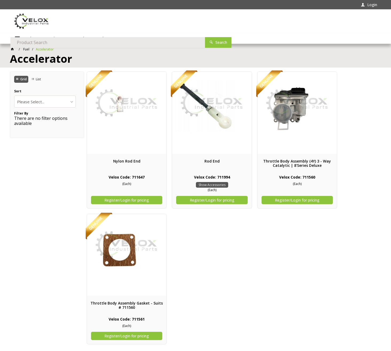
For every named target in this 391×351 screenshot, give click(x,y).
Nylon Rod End (121, 161)
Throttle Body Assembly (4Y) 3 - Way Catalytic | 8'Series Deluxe (269, 163)
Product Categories (41, 38)
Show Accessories (195, 185)
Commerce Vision (70, 335)
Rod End (195, 161)
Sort (17, 92)
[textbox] (275, 21)
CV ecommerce (40, 335)
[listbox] (45, 102)
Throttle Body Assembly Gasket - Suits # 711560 (344, 163)
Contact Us (24, 306)
